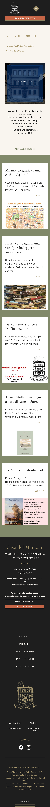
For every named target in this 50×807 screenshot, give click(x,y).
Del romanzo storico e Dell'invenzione (21, 329)
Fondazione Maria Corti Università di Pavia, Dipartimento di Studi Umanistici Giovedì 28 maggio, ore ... (24, 416)
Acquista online (24, 675)
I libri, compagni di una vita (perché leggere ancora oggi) (22, 249)
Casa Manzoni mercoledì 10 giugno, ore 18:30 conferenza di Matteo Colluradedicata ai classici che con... (24, 267)
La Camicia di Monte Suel (24, 473)
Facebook (21, 758)
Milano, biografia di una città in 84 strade (23, 174)
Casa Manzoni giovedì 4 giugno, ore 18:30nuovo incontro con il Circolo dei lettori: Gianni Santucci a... (25, 188)
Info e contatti (25, 668)
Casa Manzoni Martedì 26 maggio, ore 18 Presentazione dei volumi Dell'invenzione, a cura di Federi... (23, 343)
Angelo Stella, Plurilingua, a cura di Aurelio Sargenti (24, 402)
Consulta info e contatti (24, 609)
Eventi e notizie (24, 36)
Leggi (38, 197)
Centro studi (15, 733)
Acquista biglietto (25, 19)
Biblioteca (34, 733)
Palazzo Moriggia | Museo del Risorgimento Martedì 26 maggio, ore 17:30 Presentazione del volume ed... (24, 487)
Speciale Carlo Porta (34, 740)
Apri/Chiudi (36, 11)
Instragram (29, 758)
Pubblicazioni (15, 739)
